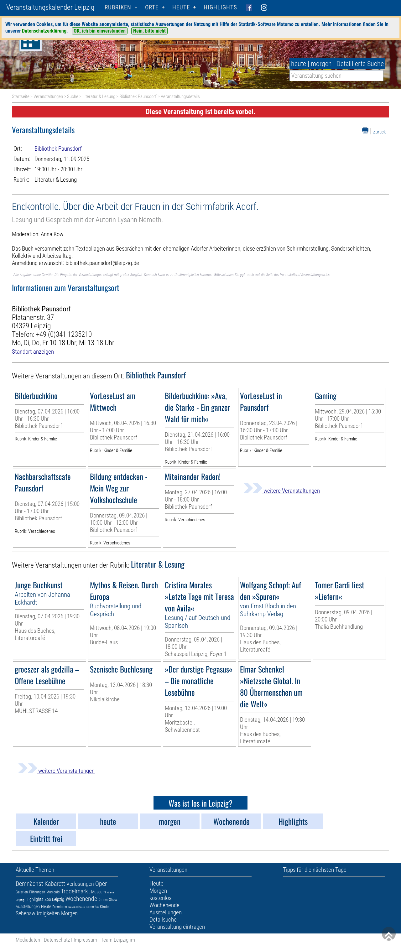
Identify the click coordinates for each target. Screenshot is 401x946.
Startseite (20, 96)
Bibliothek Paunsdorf (138, 96)
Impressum (85, 940)
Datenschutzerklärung (44, 31)
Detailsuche (163, 919)
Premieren (59, 907)
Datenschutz (57, 940)
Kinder (105, 907)
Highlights (220, 7)
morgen (321, 64)
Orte (152, 7)
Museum (98, 891)
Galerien (22, 892)
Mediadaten (28, 940)
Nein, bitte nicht (149, 31)
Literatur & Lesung (98, 96)
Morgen (69, 913)
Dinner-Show (107, 899)
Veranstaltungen (48, 96)
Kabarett (54, 883)
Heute (46, 906)
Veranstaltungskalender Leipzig (50, 7)
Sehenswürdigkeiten (38, 913)
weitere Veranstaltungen (281, 490)
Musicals (53, 892)
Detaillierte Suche (360, 64)
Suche (72, 96)
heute (298, 64)
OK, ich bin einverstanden (100, 31)
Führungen (37, 892)
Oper (101, 883)
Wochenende (81, 898)
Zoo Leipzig (54, 899)
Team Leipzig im (118, 940)
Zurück (379, 132)
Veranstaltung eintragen (177, 926)
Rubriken (118, 7)
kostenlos (160, 898)
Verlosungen (80, 884)
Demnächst (29, 883)
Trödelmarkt (75, 891)
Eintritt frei (92, 907)
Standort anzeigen (33, 351)
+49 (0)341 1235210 (64, 334)
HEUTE (181, 7)
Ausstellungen (28, 906)
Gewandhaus (76, 907)
